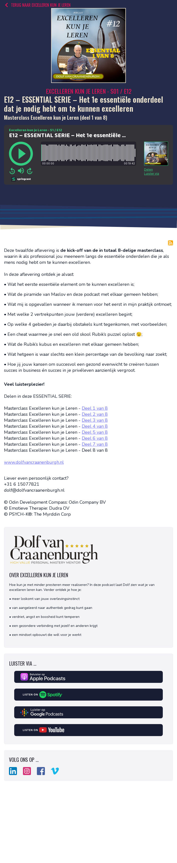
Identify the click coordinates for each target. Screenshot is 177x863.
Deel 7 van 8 (95, 444)
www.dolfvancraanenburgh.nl (34, 462)
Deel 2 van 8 (95, 414)
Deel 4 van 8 (95, 426)
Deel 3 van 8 (95, 420)
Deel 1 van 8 (95, 408)
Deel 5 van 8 (95, 432)
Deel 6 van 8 (95, 438)
